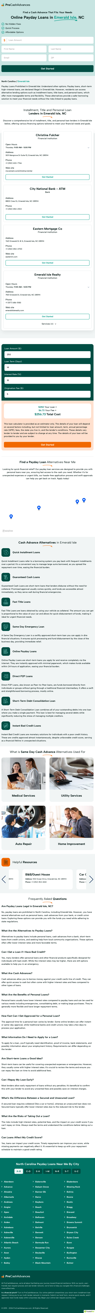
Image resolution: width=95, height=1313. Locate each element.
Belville (38, 1227)
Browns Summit (74, 1222)
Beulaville (40, 1252)
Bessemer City (42, 1247)
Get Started (47, 68)
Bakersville (40, 1181)
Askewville (9, 1237)
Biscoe (38, 1258)
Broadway (71, 1217)
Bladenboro (72, 1181)
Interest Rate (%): (12, 374)
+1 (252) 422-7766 (14, 163)
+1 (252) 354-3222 (39, 882)
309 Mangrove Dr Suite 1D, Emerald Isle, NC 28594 (27, 155)
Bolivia (70, 1192)
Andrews (8, 1202)
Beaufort (39, 1212)
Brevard (70, 1212)
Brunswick (72, 1227)
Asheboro (8, 1227)
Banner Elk (40, 1192)
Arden (7, 1222)
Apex (6, 1212)
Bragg (69, 1207)
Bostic (70, 1202)
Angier (7, 1207)
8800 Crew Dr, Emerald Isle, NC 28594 (22, 201)
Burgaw (70, 1247)
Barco (38, 1197)
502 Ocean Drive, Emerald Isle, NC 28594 (49, 879)
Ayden (7, 1258)
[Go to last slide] (4, 879)
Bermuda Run (42, 1242)
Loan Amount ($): (13, 348)
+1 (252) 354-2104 (14, 209)
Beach (38, 1207)
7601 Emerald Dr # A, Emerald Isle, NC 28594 (25, 241)
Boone (70, 1197)
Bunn (69, 1242)
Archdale (8, 1217)
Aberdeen (9, 1181)
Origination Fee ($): (14, 388)
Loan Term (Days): (13, 361)
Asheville (8, 1232)
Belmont (39, 1222)
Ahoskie (8, 1192)
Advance (8, 1187)
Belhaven (39, 1217)
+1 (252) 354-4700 (14, 249)
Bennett (39, 1232)
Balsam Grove (42, 1187)
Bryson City (72, 1232)
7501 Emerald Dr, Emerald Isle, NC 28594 (23, 295)
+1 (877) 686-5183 (13, 303)
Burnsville (71, 1258)
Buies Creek (73, 1237)
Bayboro (39, 1202)
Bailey (7, 1263)
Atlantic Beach (11, 1242)
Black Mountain (43, 1263)
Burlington (72, 1252)
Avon (6, 1252)
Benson (39, 1237)
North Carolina (8, 81)
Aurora (7, 1247)
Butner (70, 1263)
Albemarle (9, 1197)
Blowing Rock (73, 1187)
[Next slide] (91, 879)
